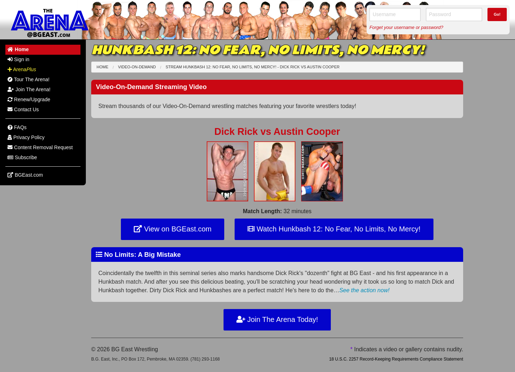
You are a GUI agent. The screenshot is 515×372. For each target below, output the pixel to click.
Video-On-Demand (137, 67)
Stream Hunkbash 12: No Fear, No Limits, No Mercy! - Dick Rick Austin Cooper (253, 67)
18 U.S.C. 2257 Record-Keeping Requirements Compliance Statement (396, 359)
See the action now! (364, 290)
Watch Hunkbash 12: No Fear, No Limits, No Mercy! (334, 229)
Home (102, 67)
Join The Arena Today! (277, 319)
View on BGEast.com (172, 229)
